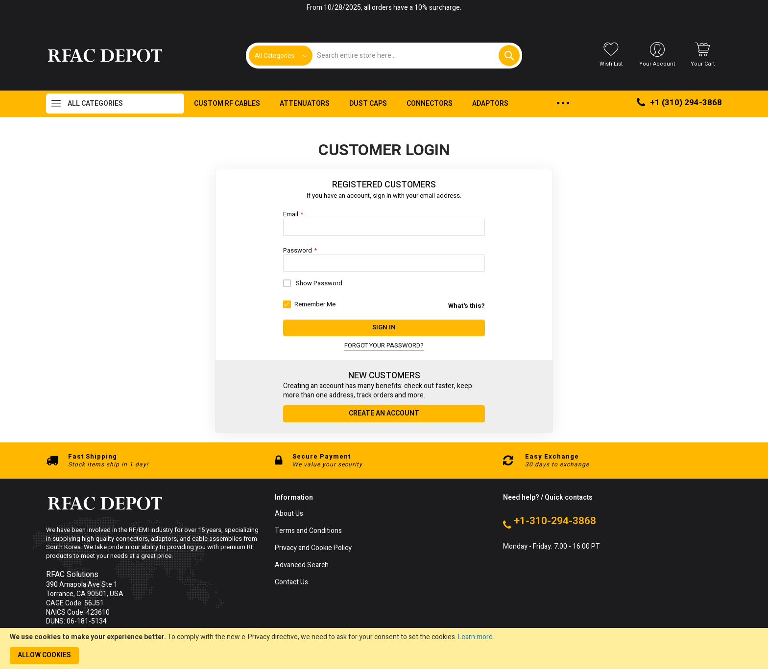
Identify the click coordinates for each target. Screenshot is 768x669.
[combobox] (415, 55)
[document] (384, 648)
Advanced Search (302, 565)
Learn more (475, 637)
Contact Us (291, 582)
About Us (289, 514)
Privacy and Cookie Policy (313, 548)
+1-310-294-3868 (555, 521)
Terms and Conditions (308, 531)
